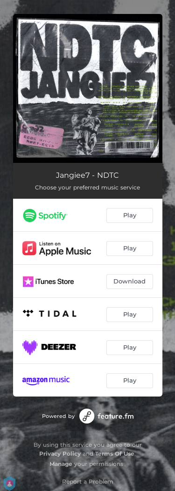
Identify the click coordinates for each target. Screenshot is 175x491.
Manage (60, 463)
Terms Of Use (114, 453)
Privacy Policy (60, 453)
